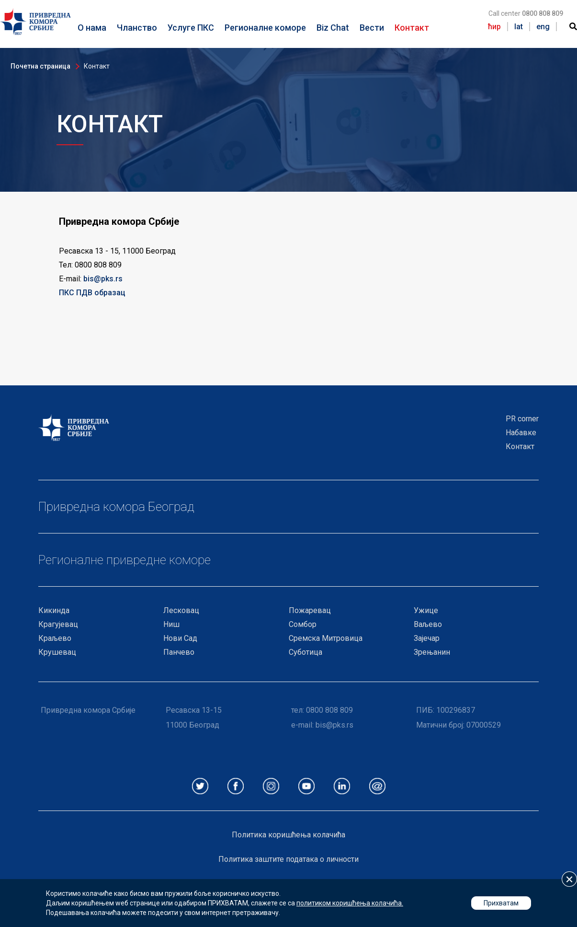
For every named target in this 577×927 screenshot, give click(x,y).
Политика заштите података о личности (288, 859)
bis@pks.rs (103, 278)
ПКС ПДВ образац (92, 292)
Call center (525, 13)
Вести (372, 28)
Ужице (426, 610)
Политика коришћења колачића (288, 834)
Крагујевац (58, 624)
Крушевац (57, 652)
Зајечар (427, 638)
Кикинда (53, 610)
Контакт (412, 28)
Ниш (171, 624)
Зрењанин (432, 652)
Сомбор (303, 624)
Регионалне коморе (265, 28)
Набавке (521, 432)
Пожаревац (310, 610)
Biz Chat (333, 28)
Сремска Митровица (325, 638)
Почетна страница (40, 66)
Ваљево (428, 624)
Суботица (305, 652)
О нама (92, 28)
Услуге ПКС (191, 28)
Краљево (54, 638)
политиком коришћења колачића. (349, 903)
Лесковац (181, 610)
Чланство (137, 28)
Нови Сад (180, 638)
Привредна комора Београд (116, 506)
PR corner (522, 418)
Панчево (178, 652)
